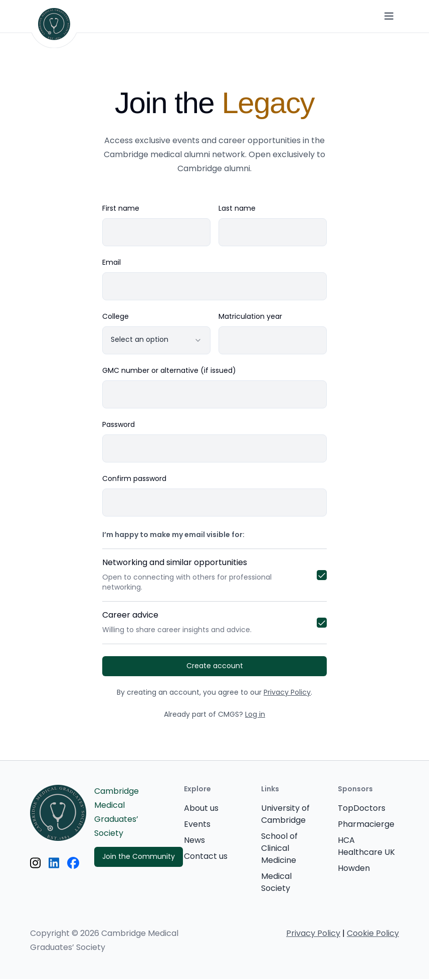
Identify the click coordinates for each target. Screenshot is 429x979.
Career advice (201, 623)
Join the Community (138, 857)
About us (201, 808)
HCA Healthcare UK (366, 846)
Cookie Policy (373, 933)
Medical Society (276, 882)
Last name (237, 209)
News (194, 840)
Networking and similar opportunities (201, 575)
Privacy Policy (287, 693)
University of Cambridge (285, 814)
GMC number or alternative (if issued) (169, 371)
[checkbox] (322, 575)
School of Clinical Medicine (279, 848)
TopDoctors (361, 808)
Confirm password (134, 479)
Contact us (206, 856)
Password (118, 425)
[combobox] (156, 340)
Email (111, 263)
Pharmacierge (366, 824)
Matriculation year (250, 317)
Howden (354, 868)
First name (120, 209)
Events (197, 824)
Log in (255, 715)
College (115, 317)
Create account (214, 666)
